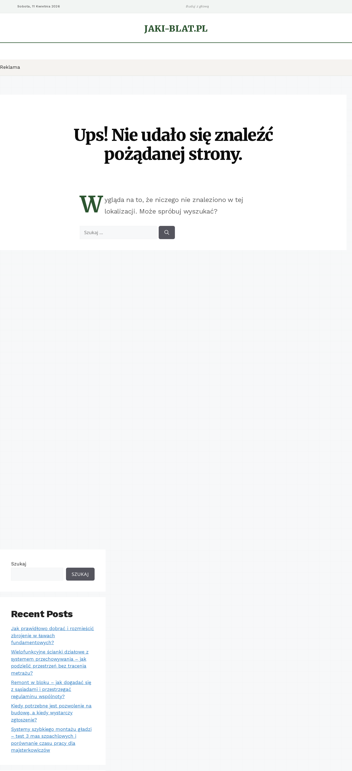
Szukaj (18, 564)
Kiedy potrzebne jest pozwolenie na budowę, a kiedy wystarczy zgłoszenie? (51, 713)
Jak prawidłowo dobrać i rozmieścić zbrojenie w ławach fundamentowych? (52, 635)
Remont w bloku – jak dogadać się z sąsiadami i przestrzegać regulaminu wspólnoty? (51, 689)
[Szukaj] (167, 232)
